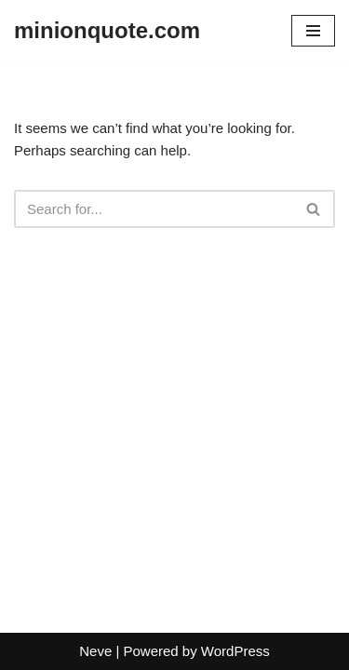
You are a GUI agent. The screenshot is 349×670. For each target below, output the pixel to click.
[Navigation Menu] (313, 31)
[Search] (153, 209)
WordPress (235, 651)
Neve (95, 651)
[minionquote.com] (107, 30)
